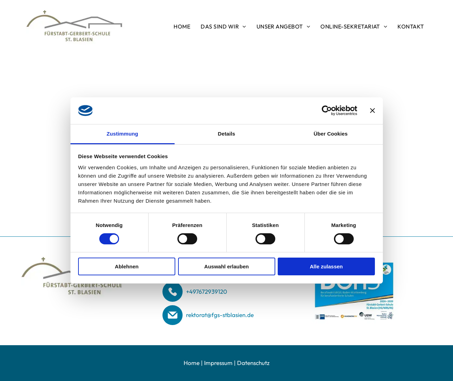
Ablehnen (127, 266)
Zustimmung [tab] (122, 134)
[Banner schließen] (372, 110)
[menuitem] (181, 26)
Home (192, 362)
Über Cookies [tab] (331, 134)
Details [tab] (226, 134)
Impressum (218, 362)
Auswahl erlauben (226, 266)
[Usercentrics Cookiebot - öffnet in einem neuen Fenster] (326, 110)
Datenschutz (253, 362)
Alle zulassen (326, 266)
